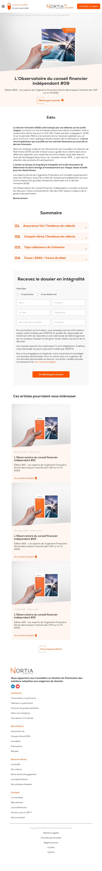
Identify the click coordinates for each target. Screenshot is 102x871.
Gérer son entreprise (20, 713)
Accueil (12, 15)
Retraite (14, 751)
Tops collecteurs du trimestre (39, 247)
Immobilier (16, 741)
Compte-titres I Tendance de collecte (44, 236)
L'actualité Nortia (19, 807)
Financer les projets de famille (24, 708)
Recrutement (17, 802)
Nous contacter (18, 817)
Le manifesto (17, 797)
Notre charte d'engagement (23, 774)
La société (15, 764)
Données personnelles (51, 838)
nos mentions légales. (45, 361)
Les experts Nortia (19, 779)
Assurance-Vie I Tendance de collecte (44, 226)
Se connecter (68, 6)
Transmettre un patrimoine (23, 698)
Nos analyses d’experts (21, 784)
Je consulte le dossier (24, 478)
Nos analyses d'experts (23, 15)
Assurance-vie (17, 731)
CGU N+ (51, 852)
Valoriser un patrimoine (22, 703)
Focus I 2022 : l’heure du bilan (40, 258)
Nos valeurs (16, 769)
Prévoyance (16, 746)
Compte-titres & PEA (20, 736)
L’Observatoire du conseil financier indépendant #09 (50, 15)
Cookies (51, 847)
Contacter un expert (88, 6)
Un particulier (27, 294)
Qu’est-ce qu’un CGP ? (21, 812)
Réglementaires (51, 843)
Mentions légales (51, 833)
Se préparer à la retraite (22, 718)
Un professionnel (49, 294)
